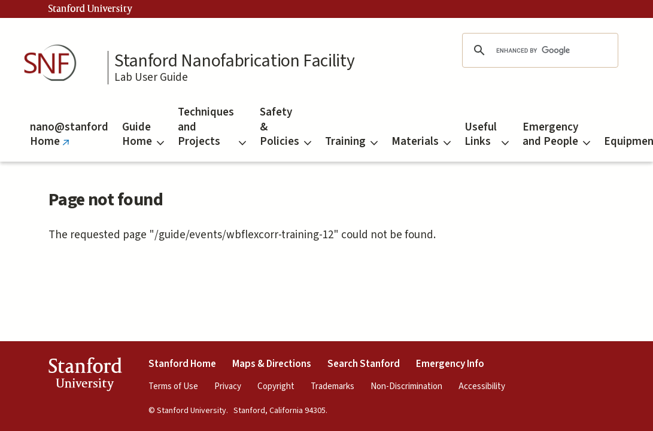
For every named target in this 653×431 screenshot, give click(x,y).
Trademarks (332, 386)
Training (351, 141)
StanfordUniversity (85, 376)
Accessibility (481, 386)
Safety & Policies (285, 127)
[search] (538, 50)
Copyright (275, 386)
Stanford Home (182, 364)
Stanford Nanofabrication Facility (234, 61)
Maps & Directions (271, 364)
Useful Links (486, 134)
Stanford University (90, 9)
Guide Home (143, 134)
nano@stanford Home (69, 140)
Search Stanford (363, 364)
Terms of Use (173, 386)
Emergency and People (556, 134)
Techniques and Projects (212, 127)
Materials (421, 141)
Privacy (227, 386)
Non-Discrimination (406, 386)
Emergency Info (450, 364)
